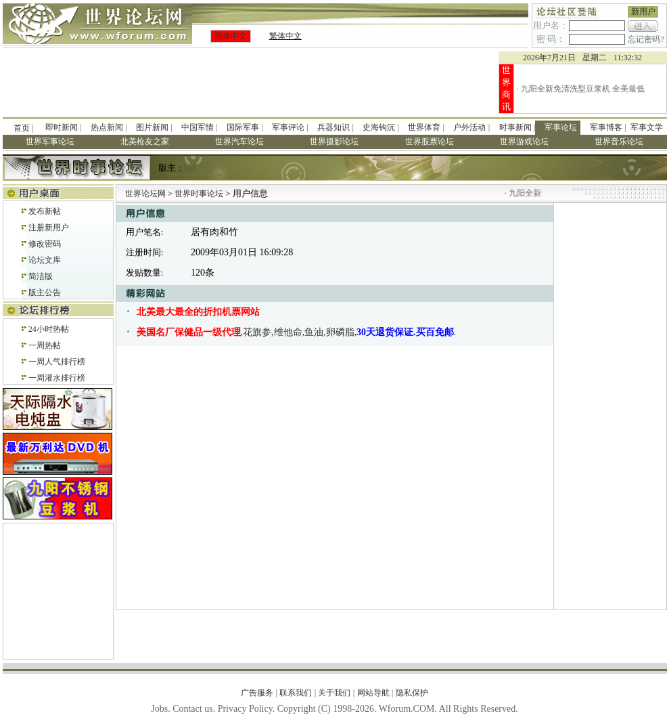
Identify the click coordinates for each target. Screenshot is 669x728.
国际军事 (243, 127)
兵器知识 (333, 127)
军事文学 (646, 127)
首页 (22, 128)
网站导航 (373, 693)
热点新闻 (107, 127)
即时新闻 (61, 127)
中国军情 (197, 127)
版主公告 (44, 292)
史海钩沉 (379, 127)
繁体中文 (285, 36)
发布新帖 (44, 211)
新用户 (643, 11)
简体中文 (230, 36)
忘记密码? (646, 39)
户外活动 (469, 127)
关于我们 (334, 693)
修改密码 (44, 244)
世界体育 (424, 127)
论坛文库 (44, 260)
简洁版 (40, 276)
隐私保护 (412, 693)
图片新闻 (152, 127)
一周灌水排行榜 (56, 378)
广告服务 (257, 693)
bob (191, 168)
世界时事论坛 (200, 193)
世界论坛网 (145, 193)
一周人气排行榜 (56, 361)
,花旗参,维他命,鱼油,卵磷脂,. (297, 332)
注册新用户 (48, 227)
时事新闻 (515, 127)
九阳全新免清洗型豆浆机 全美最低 (583, 88)
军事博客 (606, 127)
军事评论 (288, 127)
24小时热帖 (48, 329)
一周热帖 (44, 345)
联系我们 (295, 693)
